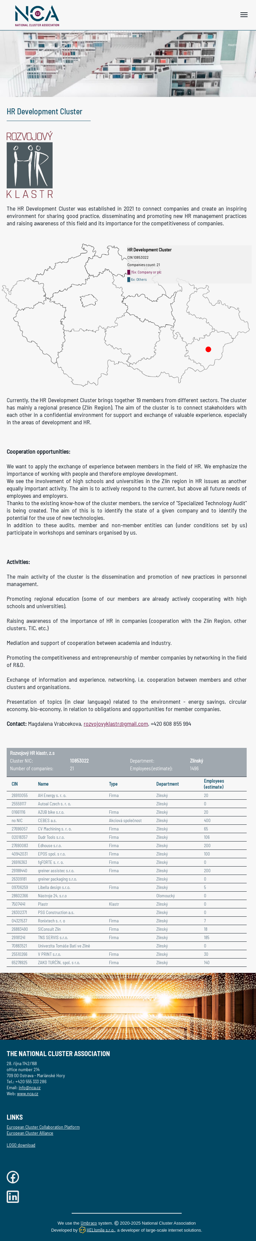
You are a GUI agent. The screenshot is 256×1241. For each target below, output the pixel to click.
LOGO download (21, 1145)
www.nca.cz (27, 1093)
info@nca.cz (30, 1087)
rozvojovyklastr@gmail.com (116, 723)
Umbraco (89, 1223)
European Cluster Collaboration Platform (43, 1127)
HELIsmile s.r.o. (101, 1229)
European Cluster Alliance (30, 1133)
